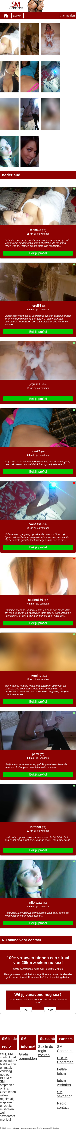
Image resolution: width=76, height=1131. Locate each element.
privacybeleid (46, 1128)
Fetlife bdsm (62, 1071)
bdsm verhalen (64, 1083)
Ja (25, 1009)
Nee (50, 1009)
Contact (56, 1128)
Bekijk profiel (38, 253)
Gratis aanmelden (27, 1056)
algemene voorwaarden (30, 1128)
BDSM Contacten (65, 1060)
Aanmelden (68, 15)
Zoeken (17, 15)
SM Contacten (65, 1049)
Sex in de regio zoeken (45, 1051)
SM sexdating (65, 1094)
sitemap (16, 1128)
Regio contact (63, 1105)
